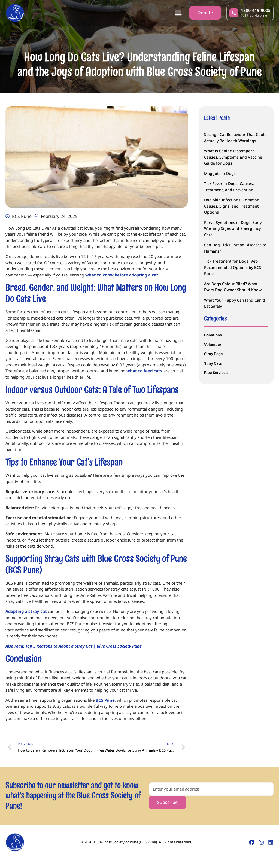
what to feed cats (144, 370)
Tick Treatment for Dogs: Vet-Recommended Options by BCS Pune (232, 267)
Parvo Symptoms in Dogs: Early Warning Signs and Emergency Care (233, 228)
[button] (178, 13)
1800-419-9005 (256, 10)
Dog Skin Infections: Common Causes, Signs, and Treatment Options (231, 206)
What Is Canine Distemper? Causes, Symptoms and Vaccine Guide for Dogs (233, 157)
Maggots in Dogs (220, 173)
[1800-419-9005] (233, 12)
